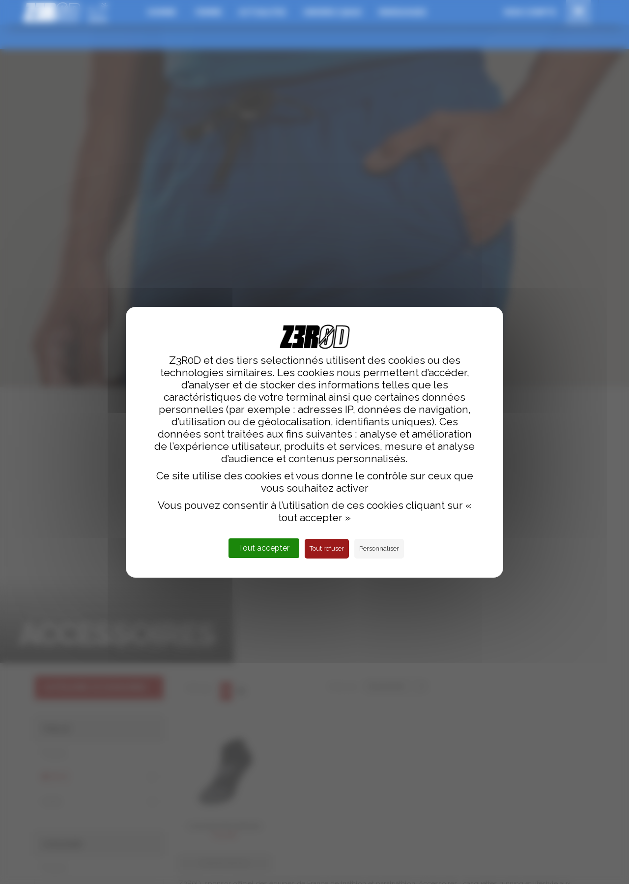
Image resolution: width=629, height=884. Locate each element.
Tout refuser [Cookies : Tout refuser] (327, 548)
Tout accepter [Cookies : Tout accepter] (263, 548)
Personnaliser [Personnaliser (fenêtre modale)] (379, 548)
